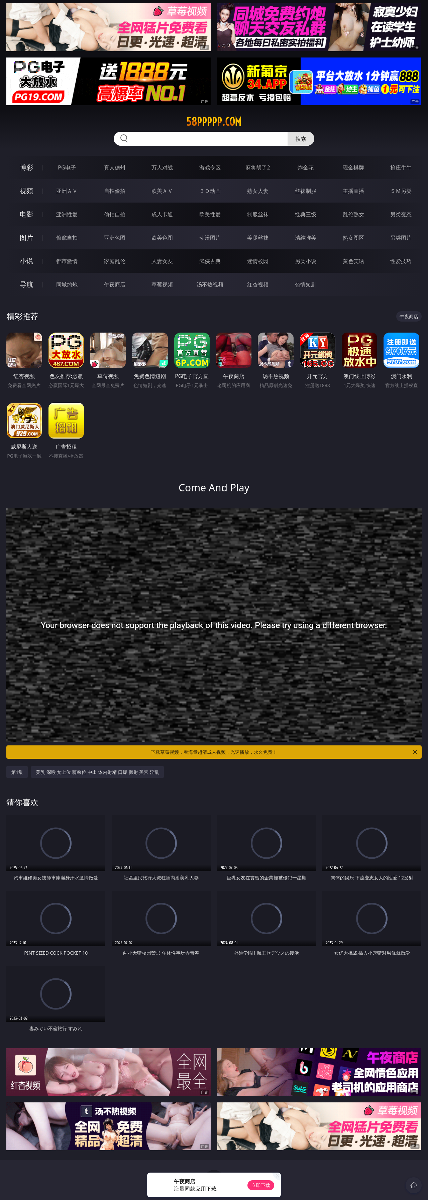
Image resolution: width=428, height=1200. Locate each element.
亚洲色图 (114, 237)
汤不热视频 (210, 284)
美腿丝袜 (258, 237)
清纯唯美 (305, 237)
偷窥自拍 (67, 237)
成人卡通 (162, 214)
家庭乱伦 (114, 261)
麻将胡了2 (257, 167)
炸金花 (306, 167)
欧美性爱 (210, 214)
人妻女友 (162, 261)
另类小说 (305, 261)
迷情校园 (258, 261)
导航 (26, 284)
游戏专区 (210, 167)
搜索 (301, 138)
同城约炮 (67, 284)
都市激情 (67, 261)
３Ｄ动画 (210, 191)
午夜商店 (114, 284)
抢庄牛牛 (401, 167)
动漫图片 (210, 237)
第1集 (17, 772)
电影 (26, 214)
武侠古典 (210, 261)
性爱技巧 (401, 261)
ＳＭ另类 (401, 191)
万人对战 (162, 167)
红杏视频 (258, 284)
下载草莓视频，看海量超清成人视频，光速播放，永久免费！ (284, 752)
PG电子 (67, 167)
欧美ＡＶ (162, 191)
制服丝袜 (258, 214)
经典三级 (305, 214)
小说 (26, 260)
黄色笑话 (353, 261)
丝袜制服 (305, 191)
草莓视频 (162, 284)
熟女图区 (353, 237)
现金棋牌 (353, 167)
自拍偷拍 (114, 191)
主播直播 (353, 191)
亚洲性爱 (67, 214)
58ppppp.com (213, 121)
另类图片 (401, 237)
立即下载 (260, 1185)
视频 (26, 190)
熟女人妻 (258, 191)
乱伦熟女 (353, 214)
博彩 (26, 167)
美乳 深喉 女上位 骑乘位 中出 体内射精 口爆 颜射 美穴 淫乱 (97, 772)
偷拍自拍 (114, 214)
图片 (26, 237)
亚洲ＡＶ (67, 191)
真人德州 (114, 167)
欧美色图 (162, 237)
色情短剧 (305, 284)
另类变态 (401, 214)
